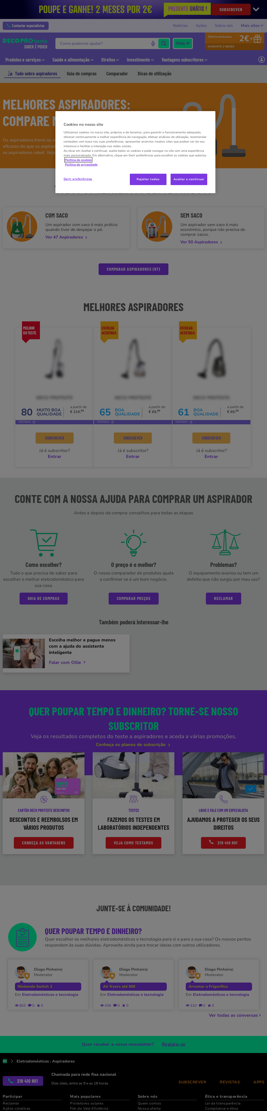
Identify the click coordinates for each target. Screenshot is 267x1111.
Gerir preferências (78, 179)
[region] (135, 152)
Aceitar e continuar (189, 179)
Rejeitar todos (148, 179)
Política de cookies (78, 160)
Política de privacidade (81, 164)
